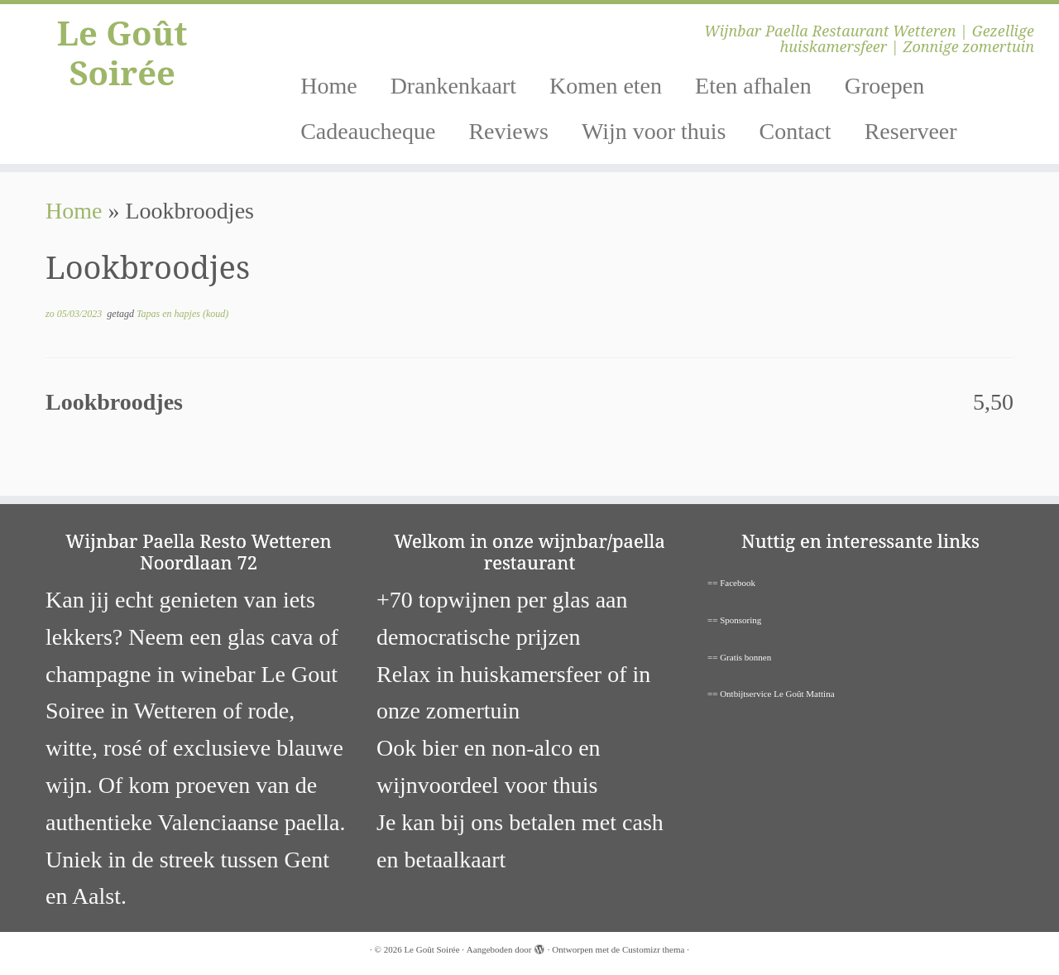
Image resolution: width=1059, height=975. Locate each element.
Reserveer (911, 131)
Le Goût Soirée (122, 53)
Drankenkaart (453, 85)
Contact (795, 131)
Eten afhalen (753, 85)
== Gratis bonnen (739, 657)
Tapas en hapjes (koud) (182, 313)
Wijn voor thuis (654, 131)
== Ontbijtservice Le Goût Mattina (771, 694)
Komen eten (605, 85)
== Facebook (731, 583)
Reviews (508, 131)
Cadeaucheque (367, 131)
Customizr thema (653, 949)
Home (328, 85)
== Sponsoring (734, 620)
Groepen (884, 85)
